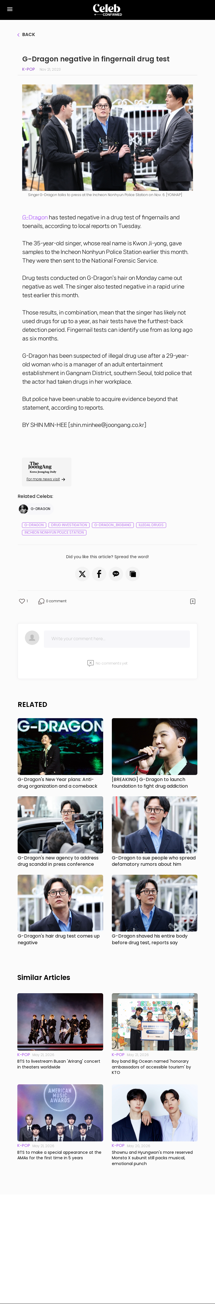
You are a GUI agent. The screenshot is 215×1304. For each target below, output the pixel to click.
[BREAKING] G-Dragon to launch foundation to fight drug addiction (150, 782)
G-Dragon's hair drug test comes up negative (59, 939)
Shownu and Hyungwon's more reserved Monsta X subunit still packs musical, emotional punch (152, 1158)
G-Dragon (35, 217)
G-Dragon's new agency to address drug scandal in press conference (58, 861)
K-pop (28, 69)
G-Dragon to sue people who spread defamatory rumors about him (154, 861)
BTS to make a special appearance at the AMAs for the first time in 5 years (59, 1155)
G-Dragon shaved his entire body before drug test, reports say (150, 939)
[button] (82, 574)
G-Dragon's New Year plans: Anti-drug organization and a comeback (57, 782)
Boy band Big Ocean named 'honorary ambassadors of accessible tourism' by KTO (151, 1067)
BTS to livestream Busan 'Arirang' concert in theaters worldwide (58, 1064)
